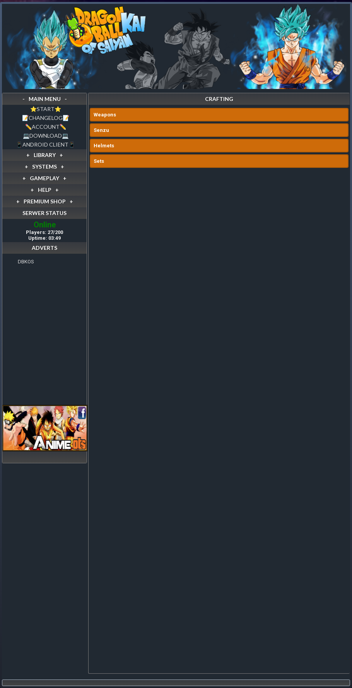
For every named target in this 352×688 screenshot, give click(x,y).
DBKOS (26, 262)
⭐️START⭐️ (45, 109)
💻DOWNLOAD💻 (45, 135)
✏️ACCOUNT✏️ (45, 126)
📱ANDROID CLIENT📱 (45, 144)
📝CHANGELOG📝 (45, 117)
